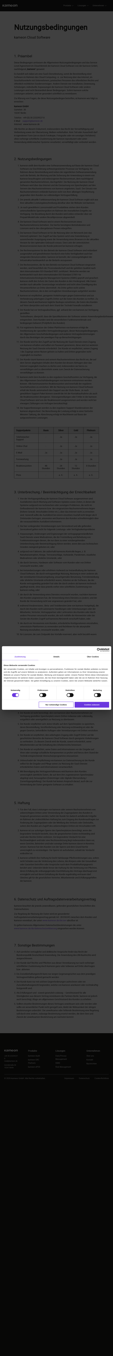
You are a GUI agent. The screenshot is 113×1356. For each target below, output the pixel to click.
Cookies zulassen (92, 705)
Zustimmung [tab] (20, 657)
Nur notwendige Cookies (56, 705)
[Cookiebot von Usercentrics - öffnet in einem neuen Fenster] (98, 650)
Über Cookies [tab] (93, 657)
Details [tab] (57, 657)
